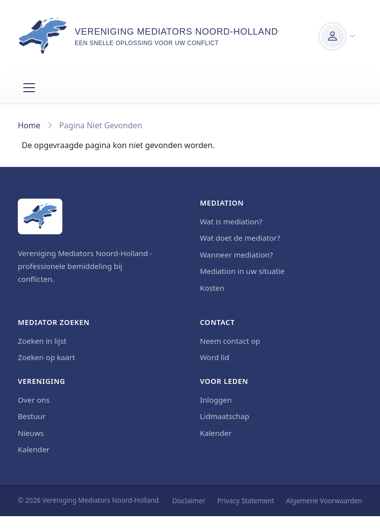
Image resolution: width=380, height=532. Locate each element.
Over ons (33, 400)
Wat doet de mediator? (240, 238)
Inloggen (216, 400)
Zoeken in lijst (42, 341)
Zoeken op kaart (46, 357)
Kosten (212, 288)
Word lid (214, 357)
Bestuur (32, 416)
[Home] (40, 216)
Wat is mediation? (231, 221)
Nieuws (31, 433)
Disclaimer (188, 500)
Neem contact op (230, 341)
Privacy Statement (245, 500)
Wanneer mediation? (236, 255)
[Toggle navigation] (29, 87)
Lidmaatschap (224, 416)
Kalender (33, 449)
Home (29, 125)
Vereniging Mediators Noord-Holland (176, 32)
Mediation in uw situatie (242, 271)
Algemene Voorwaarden (324, 500)
